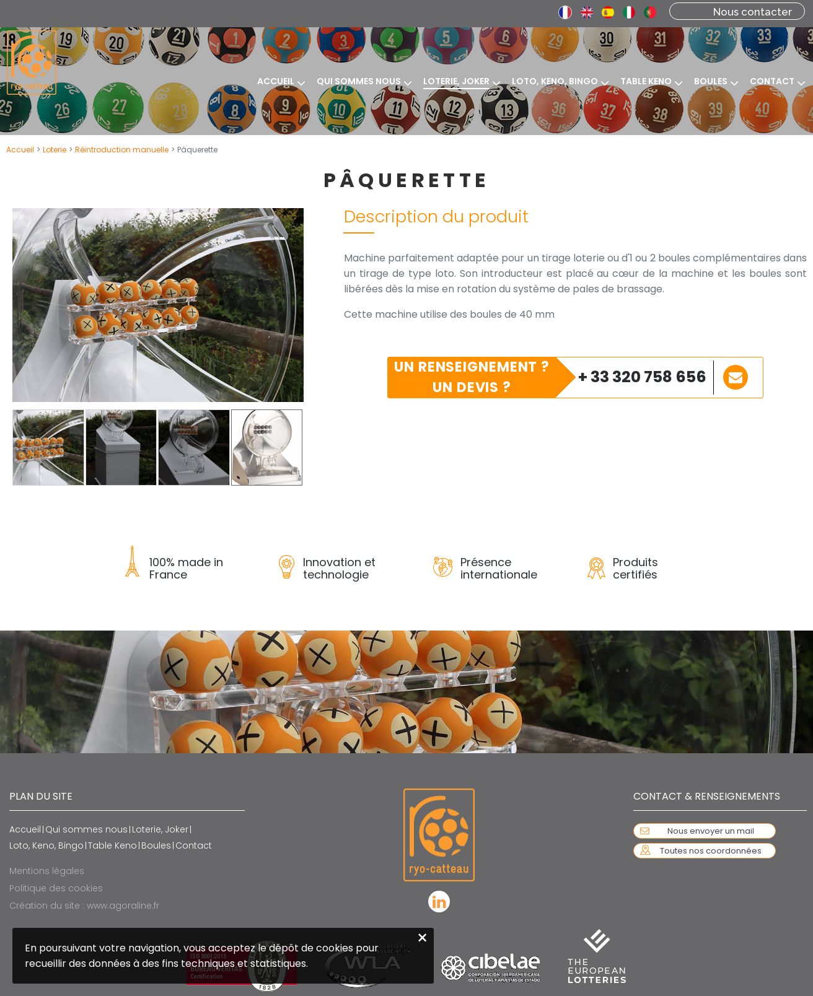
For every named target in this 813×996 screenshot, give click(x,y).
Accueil (20, 149)
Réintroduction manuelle (122, 149)
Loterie (54, 149)
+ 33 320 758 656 (642, 377)
